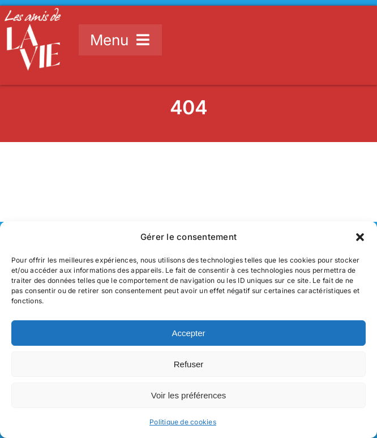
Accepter (188, 333)
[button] (360, 237)
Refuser (189, 364)
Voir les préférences (188, 395)
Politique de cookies (182, 422)
